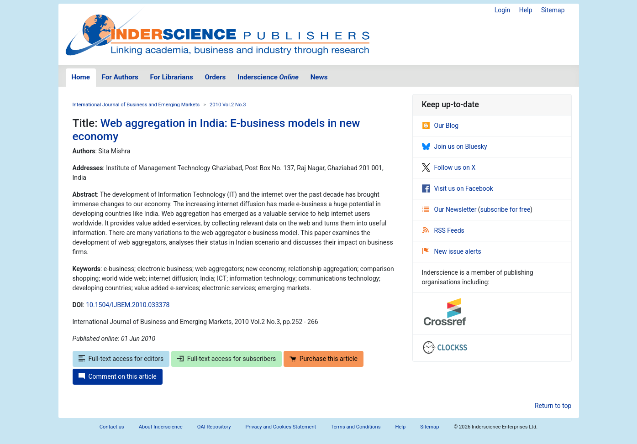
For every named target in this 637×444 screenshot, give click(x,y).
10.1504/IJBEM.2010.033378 (127, 304)
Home (80, 77)
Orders (215, 77)
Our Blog (440, 125)
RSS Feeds (443, 230)
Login (503, 10)
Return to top (553, 405)
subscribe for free (505, 209)
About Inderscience (161, 427)
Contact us (112, 427)
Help (525, 10)
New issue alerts (451, 251)
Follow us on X (449, 167)
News (319, 77)
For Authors (120, 77)
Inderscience (268, 77)
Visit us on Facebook (457, 188)
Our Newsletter (450, 209)
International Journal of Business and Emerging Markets (136, 105)
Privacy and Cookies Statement (281, 427)
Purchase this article (324, 358)
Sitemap (552, 10)
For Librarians (171, 77)
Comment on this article (118, 376)
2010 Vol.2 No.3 (228, 105)
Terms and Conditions (355, 427)
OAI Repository (214, 427)
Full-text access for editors (121, 358)
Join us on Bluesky (454, 146)
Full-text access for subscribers (226, 358)
